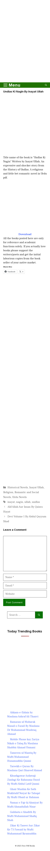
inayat (11, 502)
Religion (8, 492)
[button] (46, 85)
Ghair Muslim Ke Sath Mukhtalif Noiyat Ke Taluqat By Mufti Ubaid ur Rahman (23, 793)
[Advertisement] (25, 52)
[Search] (39, 614)
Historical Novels (17, 487)
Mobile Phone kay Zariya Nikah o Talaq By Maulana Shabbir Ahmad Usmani (23, 743)
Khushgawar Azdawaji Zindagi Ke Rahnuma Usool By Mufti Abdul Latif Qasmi (23, 780)
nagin (19, 502)
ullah (27, 502)
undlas (36, 502)
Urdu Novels (19, 497)
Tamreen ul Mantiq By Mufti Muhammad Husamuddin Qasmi (21, 757)
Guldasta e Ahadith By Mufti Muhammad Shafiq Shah (22, 816)
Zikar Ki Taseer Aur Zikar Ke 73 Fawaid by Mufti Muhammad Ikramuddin (23, 829)
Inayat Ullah (36, 487)
